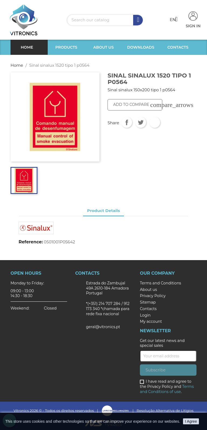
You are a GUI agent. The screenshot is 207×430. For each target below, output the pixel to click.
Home (27, 47)
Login (145, 315)
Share (126, 122)
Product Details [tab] (103, 210)
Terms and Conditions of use (167, 389)
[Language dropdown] (176, 20)
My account (151, 321)
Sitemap (148, 302)
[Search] (105, 20)
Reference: (31, 242)
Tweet (140, 122)
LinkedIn (52, 326)
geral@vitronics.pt (103, 326)
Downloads (140, 47)
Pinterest (154, 122)
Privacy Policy (152, 295)
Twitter (28, 326)
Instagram (40, 326)
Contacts (177, 47)
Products (66, 47)
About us (103, 47)
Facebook (16, 326)
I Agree (191, 421)
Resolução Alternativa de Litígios (165, 410)
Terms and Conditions (160, 283)
